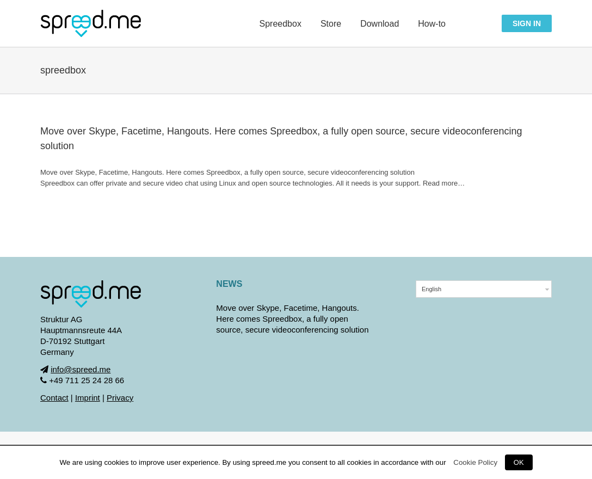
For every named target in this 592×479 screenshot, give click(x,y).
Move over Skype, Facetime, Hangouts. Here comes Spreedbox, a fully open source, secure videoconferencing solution (292, 318)
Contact (54, 397)
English (431, 289)
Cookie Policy (475, 462)
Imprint (87, 397)
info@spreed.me (80, 369)
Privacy (120, 397)
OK (519, 462)
